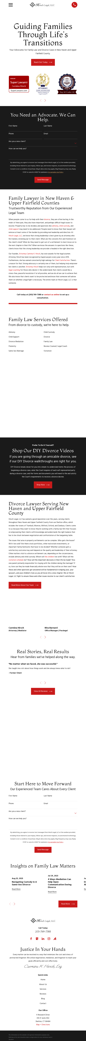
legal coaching (14, 270)
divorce (47, 219)
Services (43, 958)
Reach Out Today (43, 62)
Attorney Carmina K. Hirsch (29, 253)
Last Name (48, 126)
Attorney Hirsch (32, 266)
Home (43, 948)
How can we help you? (18, 149)
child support (14, 229)
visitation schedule (16, 529)
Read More (68, 873)
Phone (11, 134)
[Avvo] (55, 908)
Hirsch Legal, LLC (15, 235)
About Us (43, 953)
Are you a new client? (17, 141)
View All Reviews (43, 660)
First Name (13, 126)
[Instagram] (49, 908)
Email (46, 134)
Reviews (43, 963)
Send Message (43, 179)
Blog (43, 967)
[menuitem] (12, 1019)
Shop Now (43, 454)
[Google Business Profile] (37, 908)
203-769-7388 (43, 900)
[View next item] (45, 100)
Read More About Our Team (24, 554)
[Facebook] (31, 908)
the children (49, 526)
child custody (64, 225)
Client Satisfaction (62, 260)
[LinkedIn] (43, 908)
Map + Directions (43, 993)
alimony (55, 225)
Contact (43, 972)
